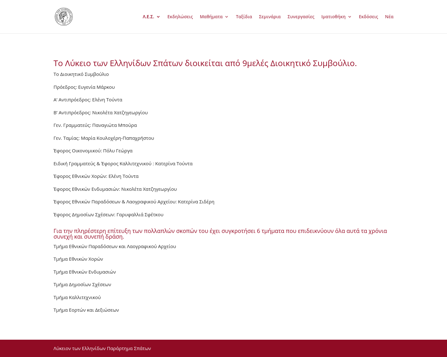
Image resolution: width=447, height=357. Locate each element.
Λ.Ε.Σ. (148, 17)
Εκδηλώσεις (180, 17)
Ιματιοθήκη (333, 17)
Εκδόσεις (368, 17)
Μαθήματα (211, 17)
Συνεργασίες (301, 17)
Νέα (389, 17)
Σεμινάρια (270, 17)
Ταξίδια (244, 17)
